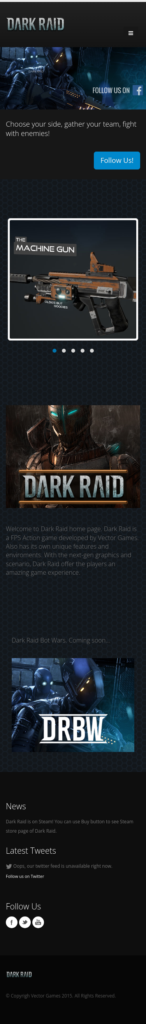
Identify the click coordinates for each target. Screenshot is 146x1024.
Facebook (12, 922)
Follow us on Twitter (25, 876)
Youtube (38, 922)
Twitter (25, 922)
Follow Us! (117, 160)
